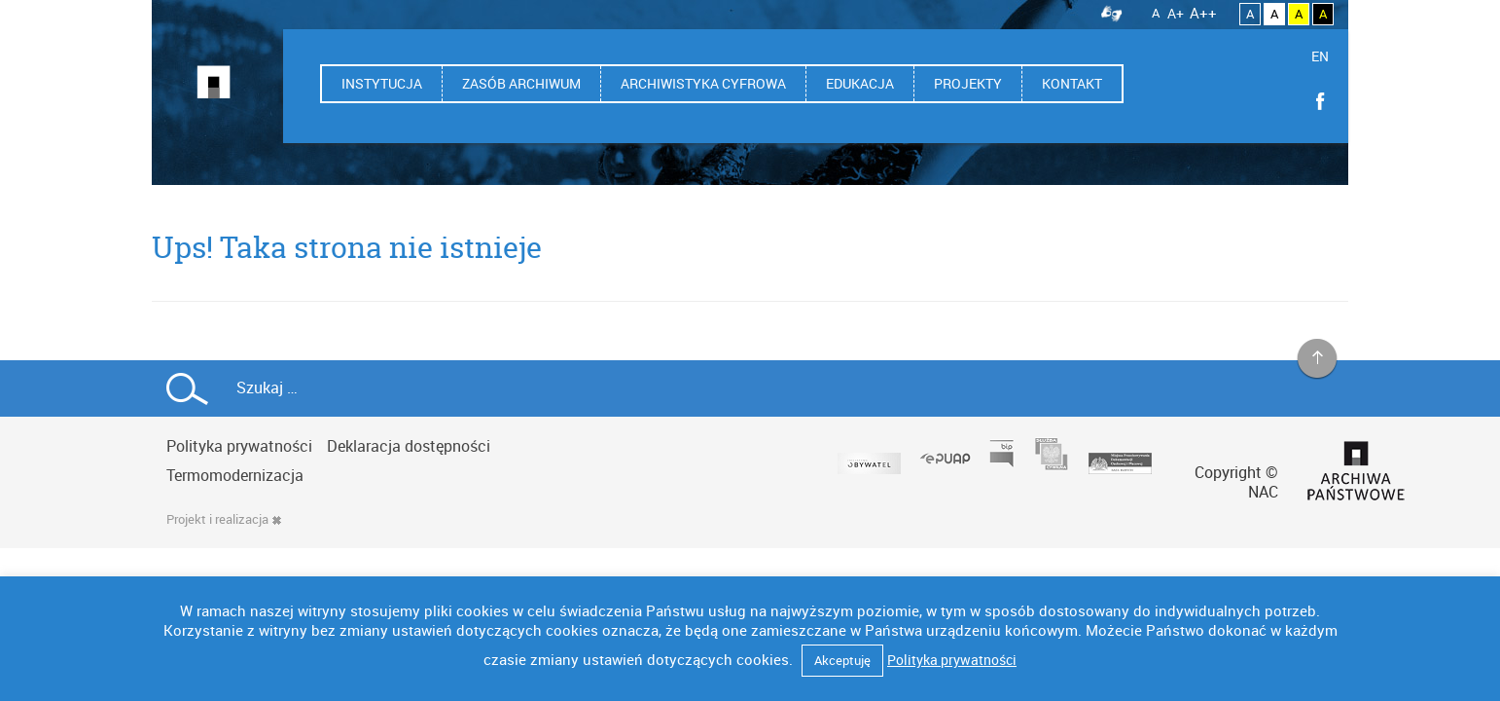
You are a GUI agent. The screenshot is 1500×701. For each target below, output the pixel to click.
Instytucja (381, 83)
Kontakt (1072, 83)
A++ (1203, 12)
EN (1320, 56)
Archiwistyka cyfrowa (703, 83)
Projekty (968, 83)
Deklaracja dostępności (408, 446)
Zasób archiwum (521, 83)
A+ (1175, 13)
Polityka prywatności (239, 446)
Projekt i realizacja (223, 519)
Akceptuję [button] (842, 660)
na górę (1318, 359)
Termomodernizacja (235, 475)
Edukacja (860, 83)
